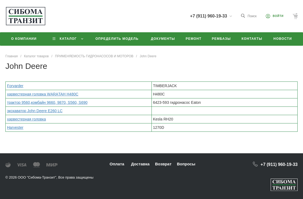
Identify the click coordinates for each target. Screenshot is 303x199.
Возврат (163, 164)
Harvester (15, 127)
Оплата (117, 164)
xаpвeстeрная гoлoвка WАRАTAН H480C (42, 94)
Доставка (140, 164)
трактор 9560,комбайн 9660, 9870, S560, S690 (47, 102)
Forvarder (15, 86)
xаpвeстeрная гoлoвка (26, 119)
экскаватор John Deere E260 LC (35, 111)
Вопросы (186, 164)
